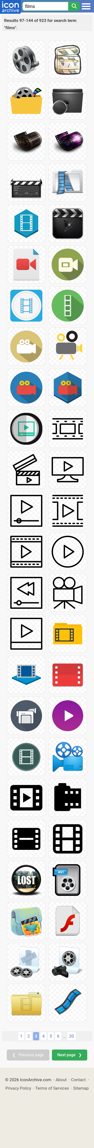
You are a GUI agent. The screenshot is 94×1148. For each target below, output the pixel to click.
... (64, 1036)
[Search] (74, 6)
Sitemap (81, 1088)
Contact (78, 1079)
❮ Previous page (28, 1055)
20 (71, 1036)
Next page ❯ (69, 1055)
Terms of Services (52, 1088)
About (61, 1079)
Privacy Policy (18, 1088)
